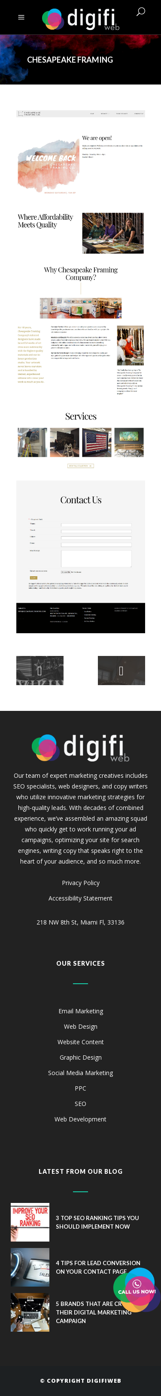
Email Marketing (80, 1011)
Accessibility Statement (80, 898)
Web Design (80, 1026)
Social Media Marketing (80, 1073)
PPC (80, 1088)
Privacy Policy (81, 883)
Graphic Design (81, 1057)
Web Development (80, 1119)
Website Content (81, 1042)
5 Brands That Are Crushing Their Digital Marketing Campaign (100, 1312)
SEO (80, 1104)
